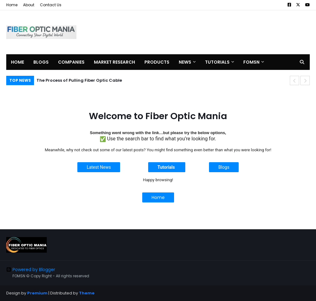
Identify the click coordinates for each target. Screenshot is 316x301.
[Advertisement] (196, 32)
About (28, 4)
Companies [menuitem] (71, 62)
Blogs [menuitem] (41, 62)
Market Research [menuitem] (114, 62)
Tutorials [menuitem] (217, 62)
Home (11, 4)
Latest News (99, 167)
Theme (87, 293)
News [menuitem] (185, 62)
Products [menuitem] (156, 62)
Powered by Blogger (30, 269)
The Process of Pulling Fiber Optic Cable (79, 80)
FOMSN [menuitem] (251, 62)
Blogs (223, 167)
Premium (37, 293)
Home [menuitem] (17, 62)
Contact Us (50, 4)
